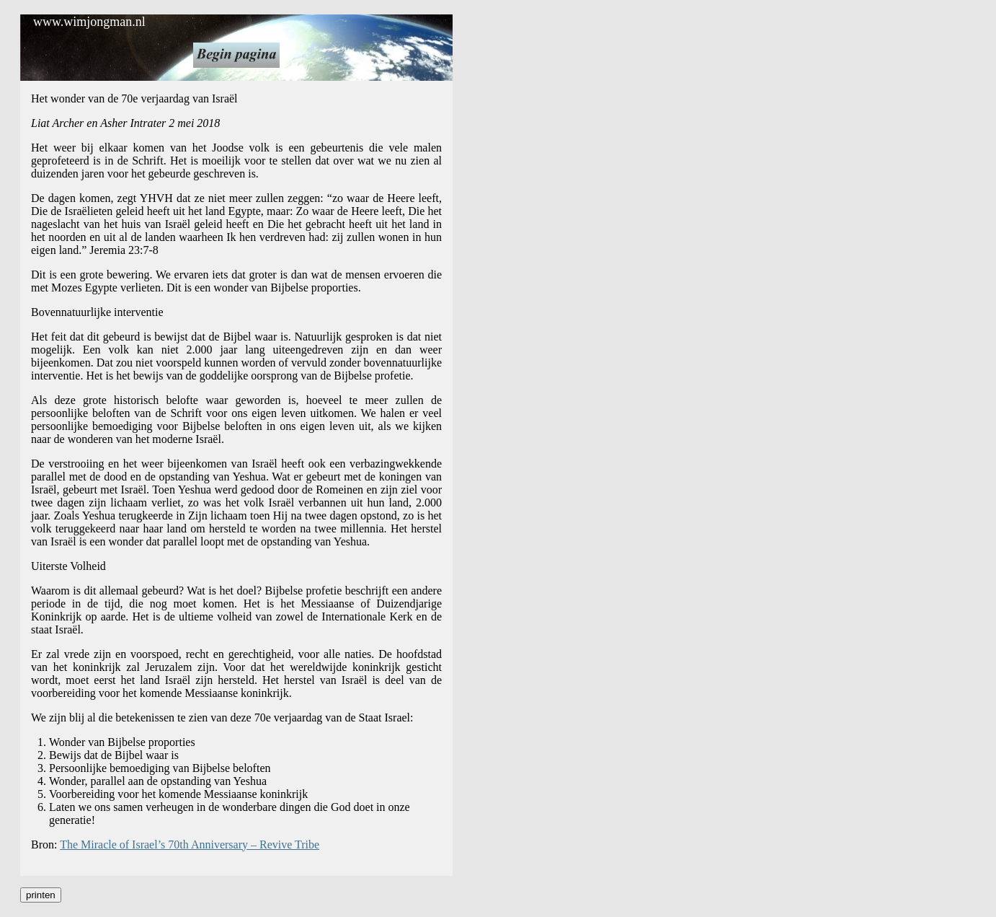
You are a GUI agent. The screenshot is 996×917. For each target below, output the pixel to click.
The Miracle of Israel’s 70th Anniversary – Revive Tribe (189, 844)
